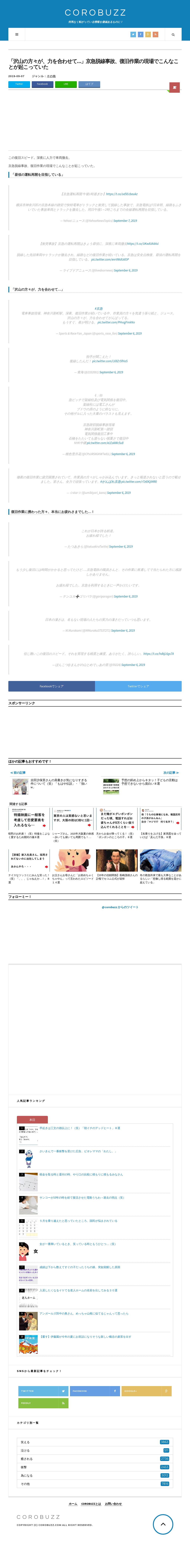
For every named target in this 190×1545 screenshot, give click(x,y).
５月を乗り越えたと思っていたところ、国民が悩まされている (78, 1220)
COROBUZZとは (91, 1503)
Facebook (42, 83)
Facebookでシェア (52, 686)
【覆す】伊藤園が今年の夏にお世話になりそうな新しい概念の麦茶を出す (85, 1336)
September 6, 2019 (125, 270)
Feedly (44, 1403)
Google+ (147, 1391)
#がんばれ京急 (110, 482)
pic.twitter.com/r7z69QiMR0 (139, 482)
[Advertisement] (95, 123)
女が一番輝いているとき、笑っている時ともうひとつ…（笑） (78, 1244)
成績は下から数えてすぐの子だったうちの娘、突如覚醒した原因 (80, 1267)
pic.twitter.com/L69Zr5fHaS (110, 361)
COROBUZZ (96, 12)
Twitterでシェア (138, 686)
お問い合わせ (113, 1503)
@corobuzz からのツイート (120, 907)
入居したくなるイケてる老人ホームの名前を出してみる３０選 (78, 1290)
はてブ (89, 83)
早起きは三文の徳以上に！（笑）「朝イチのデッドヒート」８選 (80, 1128)
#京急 (99, 309)
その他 (51, 76)
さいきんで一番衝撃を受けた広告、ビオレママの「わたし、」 (78, 1151)
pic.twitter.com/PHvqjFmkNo (116, 322)
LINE (66, 83)
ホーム (73, 1503)
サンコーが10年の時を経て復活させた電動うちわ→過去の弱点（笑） (83, 1197)
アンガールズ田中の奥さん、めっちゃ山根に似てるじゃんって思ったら (84, 1313)
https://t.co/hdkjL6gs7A (158, 654)
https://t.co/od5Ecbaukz (121, 194)
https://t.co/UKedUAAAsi (143, 244)
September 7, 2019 (125, 221)
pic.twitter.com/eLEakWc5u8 (105, 443)
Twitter (19, 83)
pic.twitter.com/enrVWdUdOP (110, 259)
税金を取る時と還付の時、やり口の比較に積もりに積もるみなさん (81, 1174)
